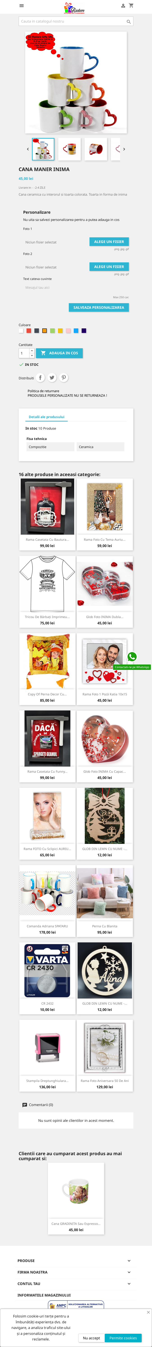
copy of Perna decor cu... (47, 694)
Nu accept (91, 1338)
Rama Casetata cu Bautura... (47, 539)
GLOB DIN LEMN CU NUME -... (104, 849)
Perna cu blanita (104, 926)
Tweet (51, 377)
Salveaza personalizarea (99, 307)
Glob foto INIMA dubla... (104, 617)
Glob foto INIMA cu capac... (104, 771)
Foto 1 (27, 229)
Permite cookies (123, 1338)
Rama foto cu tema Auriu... (104, 539)
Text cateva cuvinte (37, 279)
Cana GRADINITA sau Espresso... (76, 1223)
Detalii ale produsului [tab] (46, 417)
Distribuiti (40, 377)
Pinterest (63, 377)
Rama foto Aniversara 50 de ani (105, 1081)
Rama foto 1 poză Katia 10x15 (105, 694)
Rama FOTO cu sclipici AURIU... (47, 849)
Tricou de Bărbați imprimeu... (47, 617)
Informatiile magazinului (44, 1295)
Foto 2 (27, 254)
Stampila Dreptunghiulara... (47, 1081)
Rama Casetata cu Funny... (47, 771)
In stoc (31, 428)
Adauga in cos (59, 353)
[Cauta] (76, 21)
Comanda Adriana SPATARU (47, 926)
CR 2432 (47, 1003)
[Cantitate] (24, 353)
